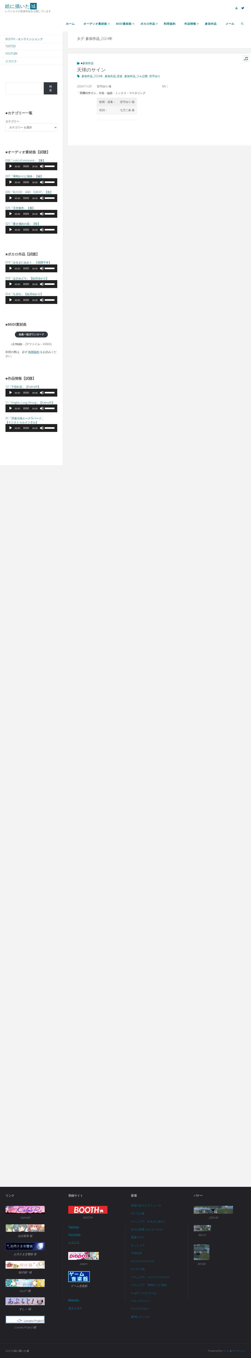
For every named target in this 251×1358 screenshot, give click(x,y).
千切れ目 (136, 1253)
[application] (31, 166)
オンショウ (138, 1245)
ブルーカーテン (140, 1301)
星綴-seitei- (138, 1237)
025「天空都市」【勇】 (20, 208)
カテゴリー (12, 121)
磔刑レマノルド (140, 1317)
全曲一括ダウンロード (31, 334)
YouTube (11, 53)
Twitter (10, 46)
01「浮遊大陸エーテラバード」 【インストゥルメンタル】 (24, 420)
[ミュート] (42, 166)
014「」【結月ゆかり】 (24, 294)
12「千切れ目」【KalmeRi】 (23, 387)
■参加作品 (87, 63)
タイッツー (75, 1307)
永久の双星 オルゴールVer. (147, 1229)
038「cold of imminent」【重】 (25, 160)
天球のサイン (91, 69)
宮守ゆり (154, 76)
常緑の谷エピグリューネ (146, 1205)
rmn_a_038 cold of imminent (150, 1277)
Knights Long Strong (143, 1293)
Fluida (225, 1350)
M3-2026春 (138, 1213)
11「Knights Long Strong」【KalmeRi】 (30, 402)
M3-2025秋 (138, 1269)
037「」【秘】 (24, 176)
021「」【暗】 (22, 224)
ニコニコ (10, 61)
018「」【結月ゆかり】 (27, 278)
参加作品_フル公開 (135, 76)
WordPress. (239, 1350)
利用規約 (33, 352)
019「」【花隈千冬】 (28, 262)
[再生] (11, 166)
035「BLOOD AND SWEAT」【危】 (29, 192)
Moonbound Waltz (143, 1261)
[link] (242, 23)
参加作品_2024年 (92, 76)
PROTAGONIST (140, 1309)
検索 (50, 88)
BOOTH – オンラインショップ (24, 39)
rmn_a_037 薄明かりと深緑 (149, 1285)
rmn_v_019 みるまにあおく (148, 1221)
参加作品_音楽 (113, 76)
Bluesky (73, 1300)
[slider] (26, 166)
